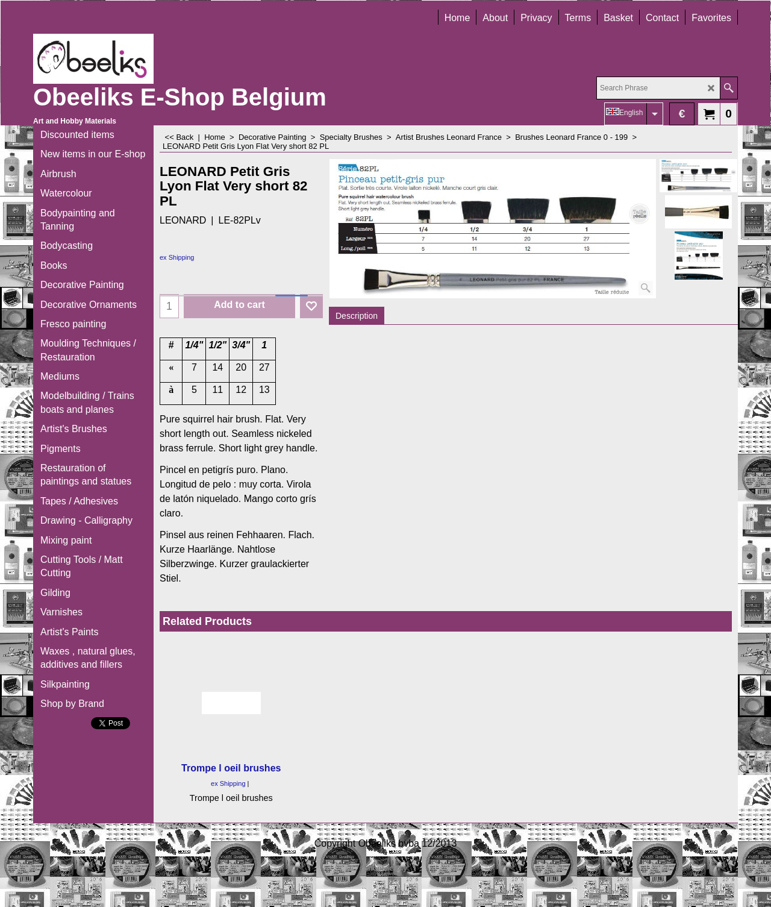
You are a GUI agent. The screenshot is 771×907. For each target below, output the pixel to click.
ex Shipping (177, 257)
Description (357, 316)
